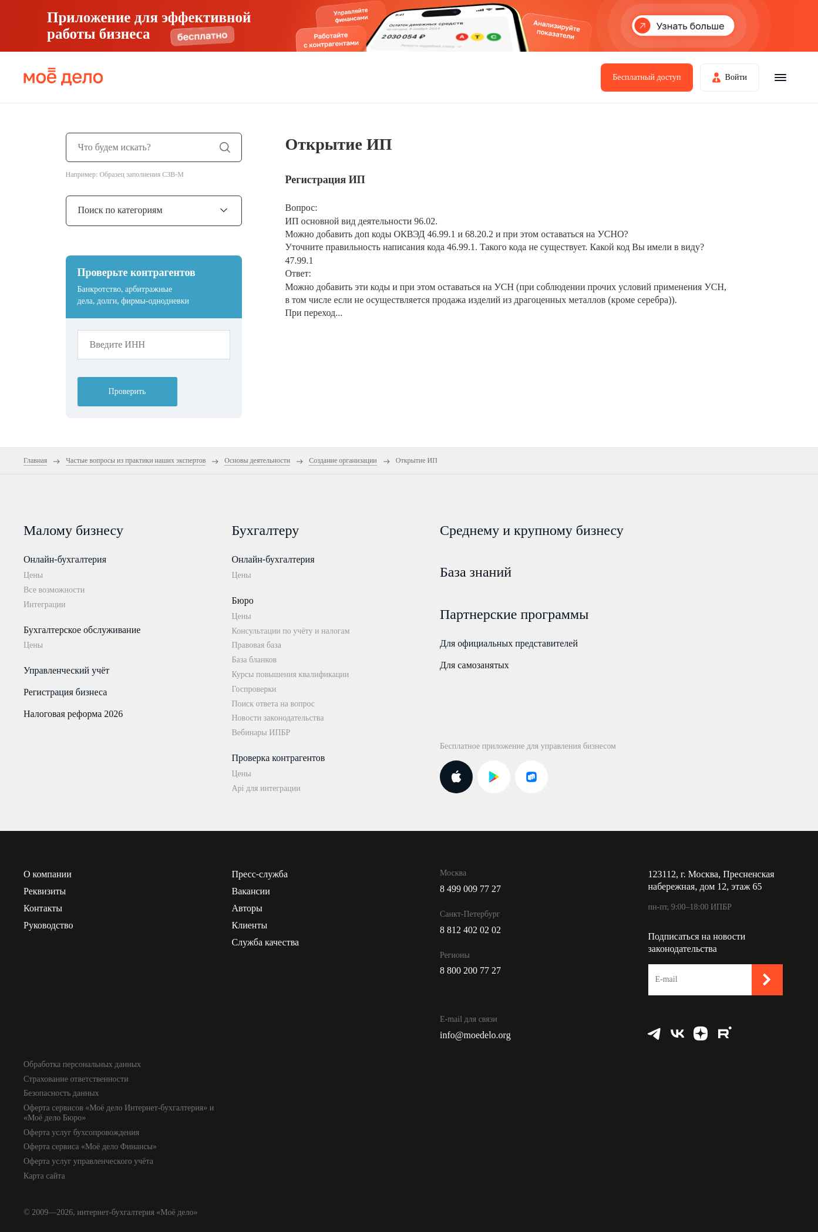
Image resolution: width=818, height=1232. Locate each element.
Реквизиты (44, 891)
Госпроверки (254, 689)
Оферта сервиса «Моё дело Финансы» (90, 1146)
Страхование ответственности (76, 1079)
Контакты (42, 908)
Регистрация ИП (325, 180)
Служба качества (265, 942)
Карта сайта (44, 1176)
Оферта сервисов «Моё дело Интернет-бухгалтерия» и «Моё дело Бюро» (118, 1112)
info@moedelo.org (475, 1035)
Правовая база (257, 645)
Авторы (247, 908)
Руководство (48, 925)
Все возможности (54, 589)
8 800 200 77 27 (470, 970)
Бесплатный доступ (646, 77)
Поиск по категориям (120, 210)
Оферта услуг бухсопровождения (81, 1132)
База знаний (475, 572)
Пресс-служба (260, 874)
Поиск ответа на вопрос (273, 703)
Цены (33, 575)
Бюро (243, 600)
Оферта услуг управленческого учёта (88, 1161)
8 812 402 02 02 (470, 930)
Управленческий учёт (66, 670)
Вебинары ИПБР (261, 732)
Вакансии (251, 891)
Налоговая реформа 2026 (73, 714)
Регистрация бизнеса (65, 692)
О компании (47, 874)
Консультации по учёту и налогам (291, 631)
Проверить (127, 391)
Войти (736, 77)
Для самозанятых (474, 665)
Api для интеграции (266, 788)
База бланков (254, 659)
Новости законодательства (278, 717)
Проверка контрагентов (278, 758)
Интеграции (44, 604)
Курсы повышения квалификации (290, 674)
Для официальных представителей (509, 643)
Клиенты (250, 925)
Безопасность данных (61, 1093)
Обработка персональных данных (82, 1064)
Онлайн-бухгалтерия (64, 559)
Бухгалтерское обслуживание (81, 630)
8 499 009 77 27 (470, 889)
